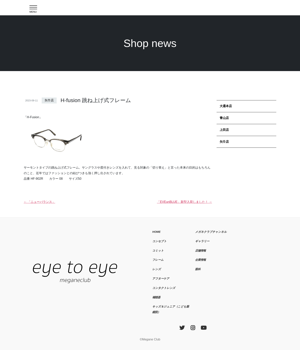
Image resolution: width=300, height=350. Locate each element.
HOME (156, 231)
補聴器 (156, 297)
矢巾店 (49, 100)
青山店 (224, 118)
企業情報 (200, 259)
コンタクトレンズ (163, 287)
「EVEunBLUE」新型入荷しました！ (184, 201)
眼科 (198, 269)
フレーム (158, 259)
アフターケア (160, 278)
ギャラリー (202, 241)
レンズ (156, 269)
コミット (158, 250)
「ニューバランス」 (39, 201)
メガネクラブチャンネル (211, 231)
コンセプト (159, 241)
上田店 (224, 129)
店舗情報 (200, 250)
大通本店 (226, 106)
